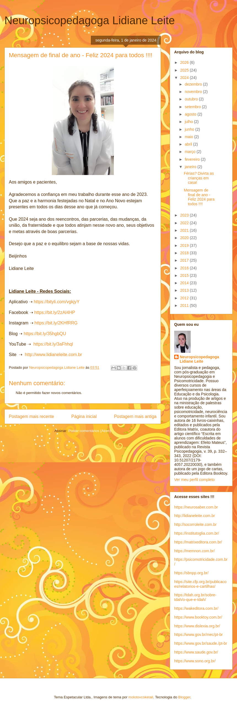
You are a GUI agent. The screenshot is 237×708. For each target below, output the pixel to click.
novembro (194, 91)
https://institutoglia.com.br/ (196, 533)
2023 (185, 215)
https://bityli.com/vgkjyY (56, 301)
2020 (185, 238)
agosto (191, 114)
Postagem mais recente (31, 416)
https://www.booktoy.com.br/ (198, 617)
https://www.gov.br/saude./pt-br (200, 643)
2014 (185, 283)
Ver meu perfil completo (194, 479)
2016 (185, 268)
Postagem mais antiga (135, 416)
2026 (185, 62)
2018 (185, 253)
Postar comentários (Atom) (89, 431)
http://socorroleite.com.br (195, 524)
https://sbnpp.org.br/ (191, 573)
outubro (192, 99)
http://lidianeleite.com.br (194, 515)
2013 (185, 290)
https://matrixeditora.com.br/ (198, 542)
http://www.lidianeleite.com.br (53, 354)
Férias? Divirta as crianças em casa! (199, 178)
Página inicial (84, 416)
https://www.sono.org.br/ (195, 661)
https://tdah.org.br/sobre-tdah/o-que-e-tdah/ (195, 597)
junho (190, 129)
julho (189, 121)
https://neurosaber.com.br (196, 507)
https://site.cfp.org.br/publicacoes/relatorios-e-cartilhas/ (200, 584)
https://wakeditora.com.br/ (196, 608)
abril (189, 144)
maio (189, 137)
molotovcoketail (140, 697)
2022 (185, 223)
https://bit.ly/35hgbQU (45, 333)
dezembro (194, 84)
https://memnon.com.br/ (194, 551)
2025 (185, 70)
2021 (185, 230)
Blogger (184, 697)
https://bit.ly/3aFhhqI (53, 344)
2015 (185, 275)
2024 (185, 77)
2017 (185, 260)
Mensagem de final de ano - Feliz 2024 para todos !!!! (199, 197)
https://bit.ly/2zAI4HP (54, 312)
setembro (193, 107)
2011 (185, 305)
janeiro (191, 167)
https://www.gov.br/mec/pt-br (198, 634)
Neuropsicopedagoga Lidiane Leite (89, 20)
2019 (185, 245)
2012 (185, 298)
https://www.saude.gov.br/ (196, 652)
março (190, 151)
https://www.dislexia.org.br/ (197, 626)
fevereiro (193, 159)
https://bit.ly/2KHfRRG (56, 323)
